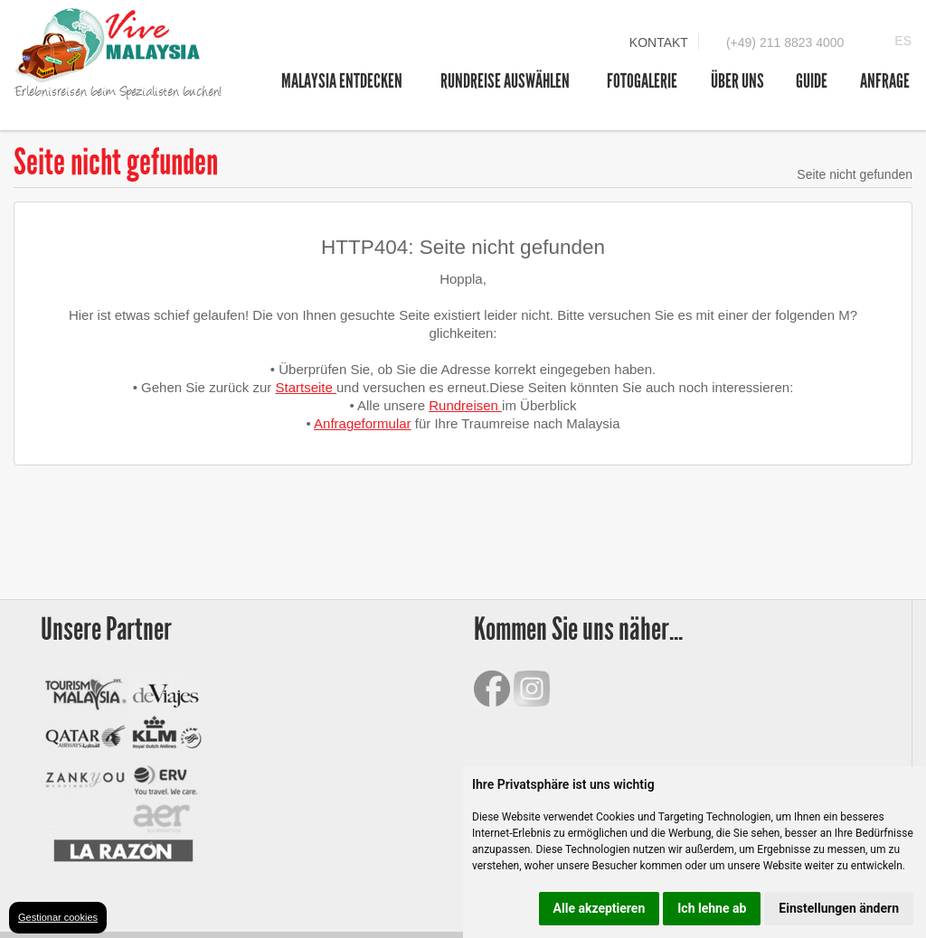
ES (903, 40)
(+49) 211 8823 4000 (785, 42)
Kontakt (658, 42)
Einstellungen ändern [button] (839, 908)
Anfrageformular (362, 423)
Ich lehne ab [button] (711, 908)
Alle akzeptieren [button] (599, 908)
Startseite (305, 387)
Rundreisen (465, 405)
